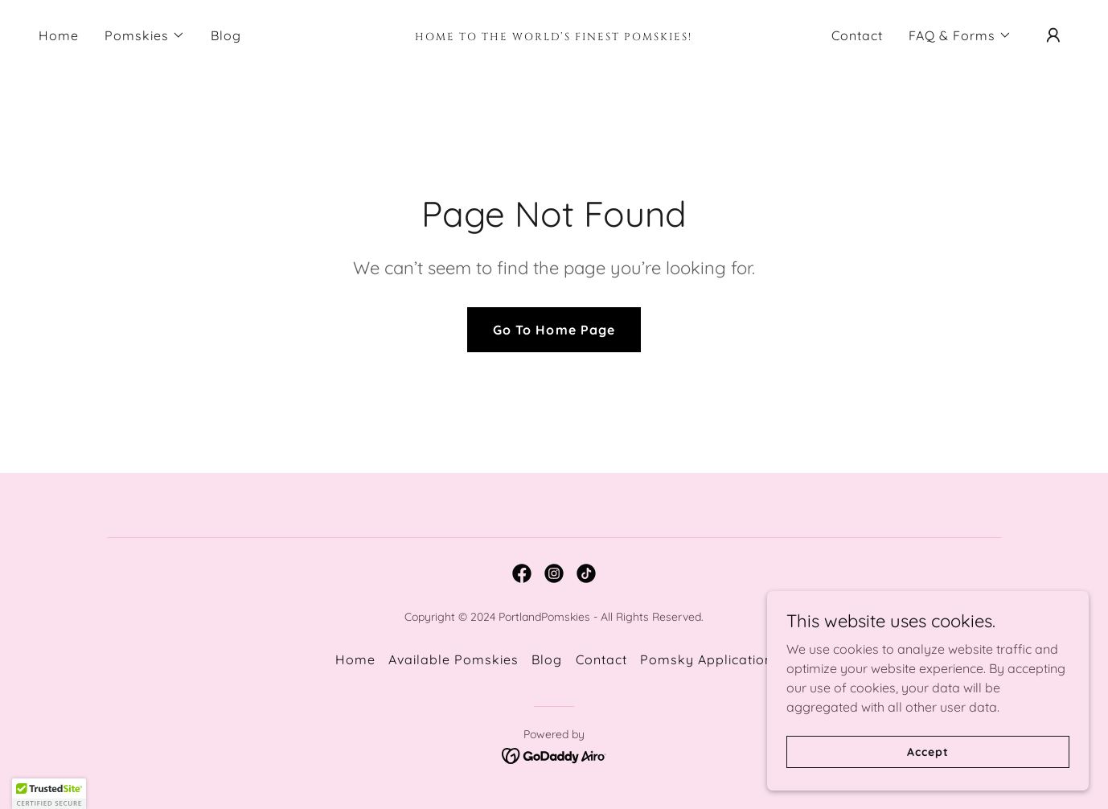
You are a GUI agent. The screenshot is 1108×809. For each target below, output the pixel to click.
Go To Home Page (553, 330)
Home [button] (355, 659)
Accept (927, 773)
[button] (145, 35)
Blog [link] (226, 35)
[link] (553, 35)
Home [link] (59, 35)
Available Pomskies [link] (453, 659)
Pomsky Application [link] (706, 659)
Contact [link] (857, 35)
